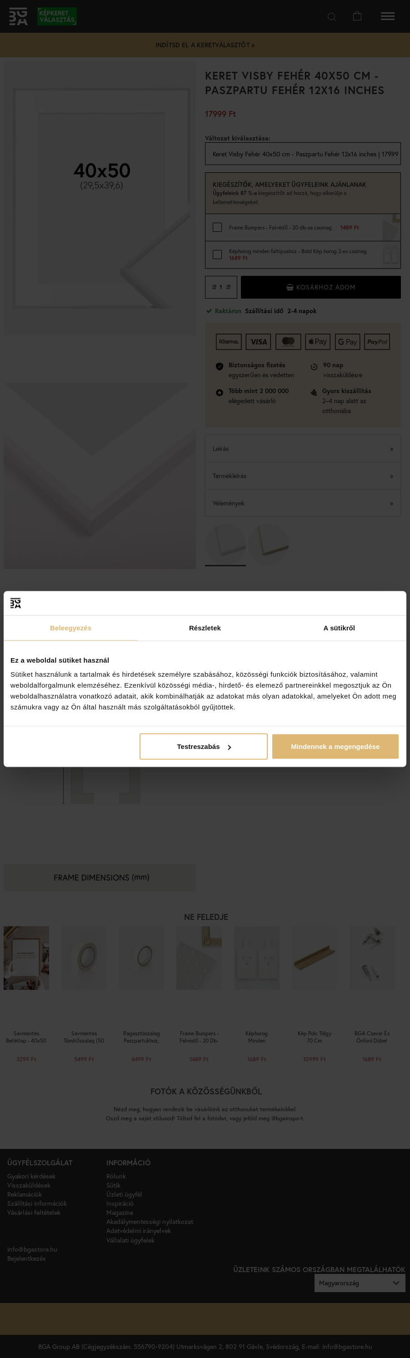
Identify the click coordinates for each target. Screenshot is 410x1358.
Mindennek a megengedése (335, 746)
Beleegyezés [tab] (70, 627)
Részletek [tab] (205, 627)
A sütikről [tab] (339, 627)
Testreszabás (204, 746)
